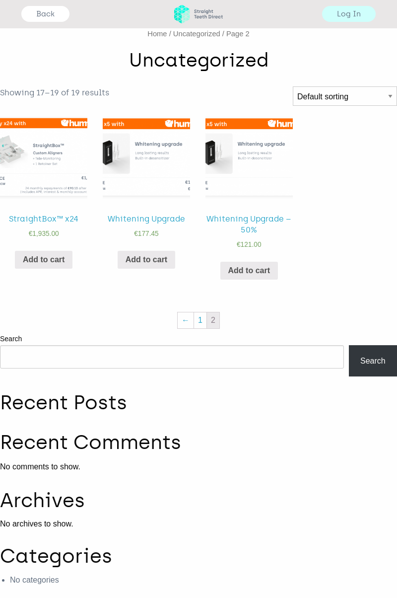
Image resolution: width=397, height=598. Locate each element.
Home (157, 34)
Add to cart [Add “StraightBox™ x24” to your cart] (44, 259)
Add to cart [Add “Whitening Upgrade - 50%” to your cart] (249, 270)
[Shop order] (345, 96)
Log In (349, 13)
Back (45, 13)
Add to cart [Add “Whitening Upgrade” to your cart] (146, 259)
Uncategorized (196, 34)
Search (11, 339)
